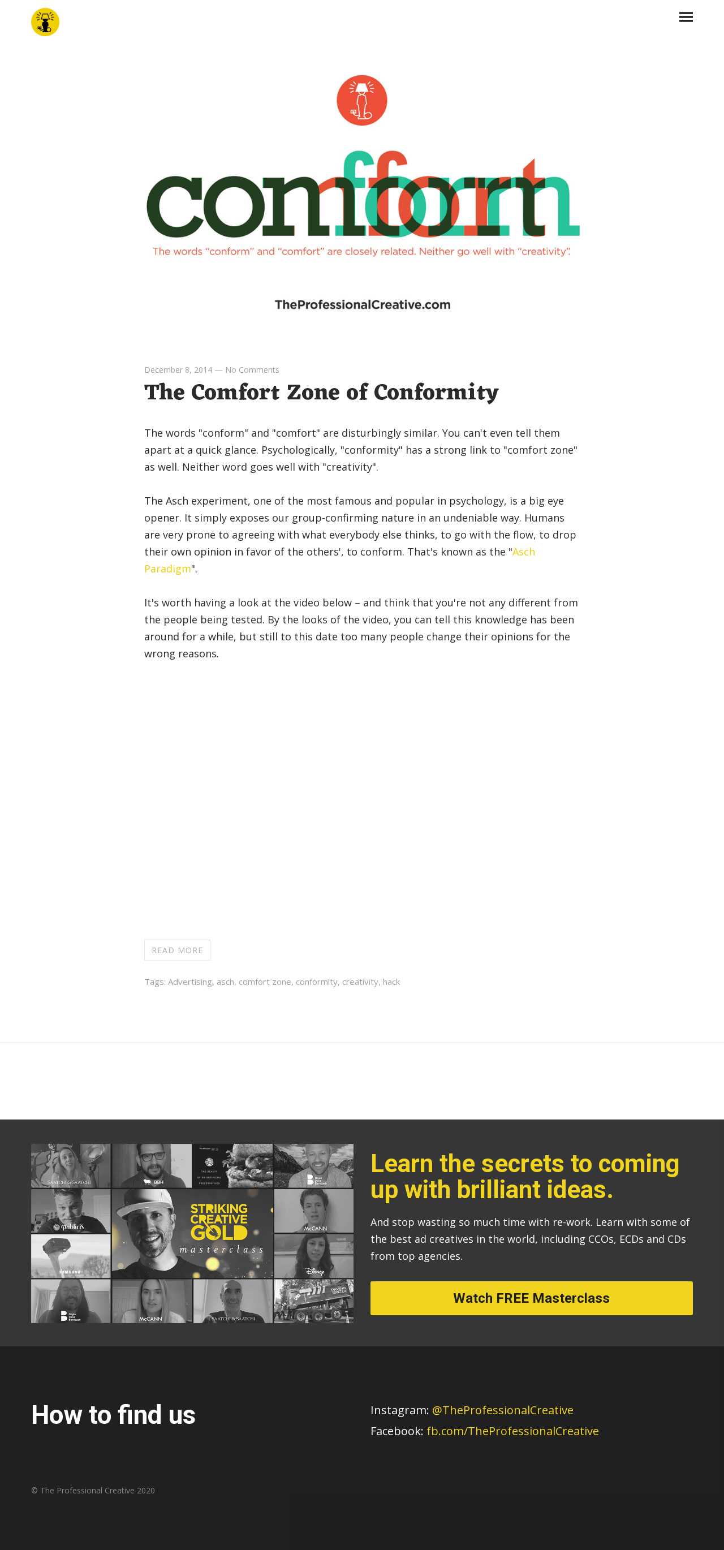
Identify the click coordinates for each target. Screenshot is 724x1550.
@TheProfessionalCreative (472, 1410)
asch (225, 981)
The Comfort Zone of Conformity (321, 393)
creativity (360, 981)
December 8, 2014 (178, 369)
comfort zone (265, 981)
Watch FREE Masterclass (531, 1298)
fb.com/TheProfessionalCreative (512, 1431)
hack (391, 981)
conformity (317, 981)
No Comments (252, 369)
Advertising (190, 981)
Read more (177, 950)
